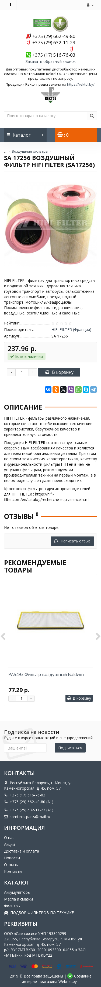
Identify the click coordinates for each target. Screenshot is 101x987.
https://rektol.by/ (81, 84)
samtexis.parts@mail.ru (27, 816)
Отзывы (11, 864)
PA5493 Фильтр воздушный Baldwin (46, 674)
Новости (12, 857)
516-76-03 (53, 55)
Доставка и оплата (21, 851)
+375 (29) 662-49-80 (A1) (28, 801)
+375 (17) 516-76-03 (24, 795)
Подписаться (70, 747)
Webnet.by (67, 981)
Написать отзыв (72, 541)
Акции (9, 844)
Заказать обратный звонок (51, 61)
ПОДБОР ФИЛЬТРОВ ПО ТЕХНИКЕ (39, 912)
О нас (9, 837)
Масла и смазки (18, 899)
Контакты (13, 871)
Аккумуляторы (17, 892)
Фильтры (12, 905)
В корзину (59, 372)
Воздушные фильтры (30, 151)
